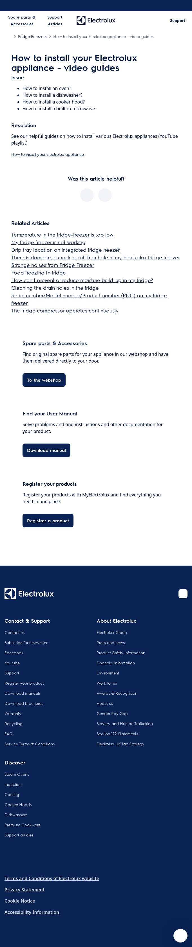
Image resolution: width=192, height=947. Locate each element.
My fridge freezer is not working (48, 242)
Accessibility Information (32, 912)
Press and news (111, 642)
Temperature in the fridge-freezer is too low (62, 234)
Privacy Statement (24, 890)
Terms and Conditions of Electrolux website (52, 878)
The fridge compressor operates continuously (65, 310)
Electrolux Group (112, 632)
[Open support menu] (180, 935)
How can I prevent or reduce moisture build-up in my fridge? (82, 280)
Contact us (14, 632)
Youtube (12, 662)
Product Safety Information (121, 652)
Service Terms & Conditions (30, 743)
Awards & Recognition (117, 693)
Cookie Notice (20, 901)
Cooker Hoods (18, 804)
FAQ (9, 733)
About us (105, 703)
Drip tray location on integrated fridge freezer (65, 249)
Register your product (24, 682)
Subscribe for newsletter (26, 642)
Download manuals (23, 693)
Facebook (14, 652)
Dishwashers (16, 814)
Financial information (116, 662)
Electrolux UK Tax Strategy (120, 743)
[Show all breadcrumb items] (9, 36)
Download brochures (24, 703)
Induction (13, 784)
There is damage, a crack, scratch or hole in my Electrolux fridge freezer (95, 257)
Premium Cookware (23, 824)
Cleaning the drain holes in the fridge (55, 287)
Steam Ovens (17, 774)
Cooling (12, 794)
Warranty (13, 713)
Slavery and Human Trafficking (125, 723)
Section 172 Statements (117, 733)
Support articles (19, 834)
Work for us (107, 682)
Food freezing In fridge (38, 272)
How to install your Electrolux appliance (47, 154)
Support (12, 672)
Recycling (14, 723)
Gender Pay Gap (112, 713)
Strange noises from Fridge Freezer (52, 265)
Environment (108, 672)
